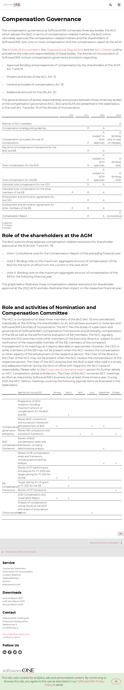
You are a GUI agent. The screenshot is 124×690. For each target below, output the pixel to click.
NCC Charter (103, 49)
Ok (116, 681)
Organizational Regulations (65, 49)
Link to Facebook (10, 652)
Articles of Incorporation (24, 49)
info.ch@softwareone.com (16, 634)
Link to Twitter (15, 652)
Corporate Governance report (66, 369)
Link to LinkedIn (4, 652)
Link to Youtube (20, 652)
